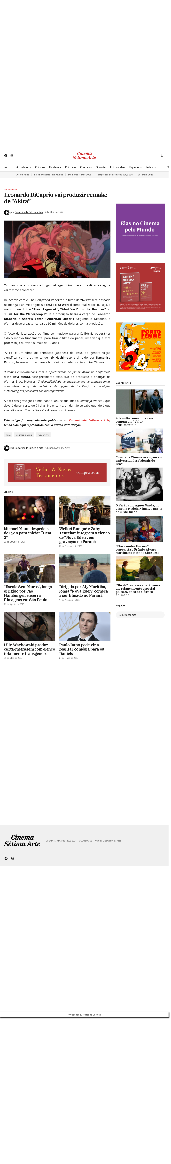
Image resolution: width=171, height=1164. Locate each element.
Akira (8, 435)
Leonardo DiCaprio (24, 435)
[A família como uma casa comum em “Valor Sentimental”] (140, 401)
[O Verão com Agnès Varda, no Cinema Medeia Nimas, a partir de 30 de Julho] (140, 484)
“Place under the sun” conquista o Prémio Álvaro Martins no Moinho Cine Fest (137, 549)
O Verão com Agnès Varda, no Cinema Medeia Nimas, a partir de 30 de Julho (139, 508)
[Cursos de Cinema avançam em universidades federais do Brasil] (140, 441)
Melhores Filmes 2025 (79, 174)
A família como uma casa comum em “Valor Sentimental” (135, 421)
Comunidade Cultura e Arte (89, 420)
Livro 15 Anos (22, 174)
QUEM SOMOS (85, 840)
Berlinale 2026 (145, 174)
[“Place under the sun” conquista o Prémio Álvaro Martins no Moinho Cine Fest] (140, 529)
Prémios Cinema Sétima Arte (108, 840)
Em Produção (11, 189)
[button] (162, 155)
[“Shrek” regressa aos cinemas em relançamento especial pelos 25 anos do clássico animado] (140, 568)
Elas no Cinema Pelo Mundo (48, 174)
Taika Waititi (43, 435)
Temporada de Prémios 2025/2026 (114, 174)
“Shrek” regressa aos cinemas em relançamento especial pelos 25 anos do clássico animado (138, 590)
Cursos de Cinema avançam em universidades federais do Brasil (139, 460)
